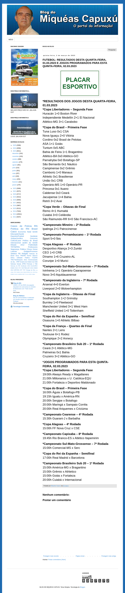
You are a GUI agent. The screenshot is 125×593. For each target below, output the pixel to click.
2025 (15, 145)
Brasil (34, 229)
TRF (15, 272)
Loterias (14, 251)
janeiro (14, 185)
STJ (19, 268)
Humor (29, 256)
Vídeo (33, 274)
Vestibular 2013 (25, 266)
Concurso (33, 238)
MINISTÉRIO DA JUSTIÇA (30, 272)
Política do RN (20, 229)
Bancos (35, 256)
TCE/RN (34, 258)
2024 (15, 148)
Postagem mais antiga (108, 556)
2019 (15, 197)
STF (21, 270)
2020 (15, 194)
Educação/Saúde (17, 234)
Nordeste (33, 236)
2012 (15, 217)
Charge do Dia (30, 270)
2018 (15, 200)
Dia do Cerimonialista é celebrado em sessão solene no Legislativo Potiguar (23, 299)
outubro (15, 159)
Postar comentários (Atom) (57, 559)
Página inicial (80, 556)
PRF (23, 274)
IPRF (18, 262)
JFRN (24, 264)
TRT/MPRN (15, 247)
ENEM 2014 (14, 268)
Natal (29, 232)
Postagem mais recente (51, 556)
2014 (15, 211)
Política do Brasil (30, 241)
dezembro (15, 153)
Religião (25, 254)
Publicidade (32, 245)
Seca (17, 256)
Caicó (14, 231)
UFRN (30, 274)
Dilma (12, 258)
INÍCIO (11, 39)
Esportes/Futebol (17, 236)
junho (14, 170)
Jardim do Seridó (29, 243)
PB (19, 254)
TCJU (26, 274)
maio (14, 173)
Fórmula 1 (30, 264)
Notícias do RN (15, 266)
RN (35, 226)
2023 (15, 151)
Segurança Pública (18, 249)
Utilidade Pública (23, 258)
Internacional (16, 243)
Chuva (29, 249)
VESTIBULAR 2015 (27, 268)
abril (14, 176)
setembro (15, 162)
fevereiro (15, 182)
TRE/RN (23, 256)
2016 (15, 205)
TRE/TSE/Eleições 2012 (19, 260)
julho (14, 168)
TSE (36, 264)
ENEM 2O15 (14, 274)
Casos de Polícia (21, 226)
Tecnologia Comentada (21, 306)
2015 (15, 208)
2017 (15, 203)
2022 (15, 188)
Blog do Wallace (18, 296)
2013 (15, 214)
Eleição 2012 (17, 245)
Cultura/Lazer (16, 241)
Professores (32, 247)
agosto (14, 165)
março (14, 179)
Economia (22, 232)
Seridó (34, 232)
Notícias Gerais (16, 264)
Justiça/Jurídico (17, 238)
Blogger (82, 587)
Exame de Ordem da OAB (28, 262)
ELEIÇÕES (34, 266)
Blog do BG (17, 283)
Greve (35, 249)
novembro (15, 156)
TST (24, 270)
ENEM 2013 (19, 272)
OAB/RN (20, 274)
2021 (15, 191)
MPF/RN (16, 270)
